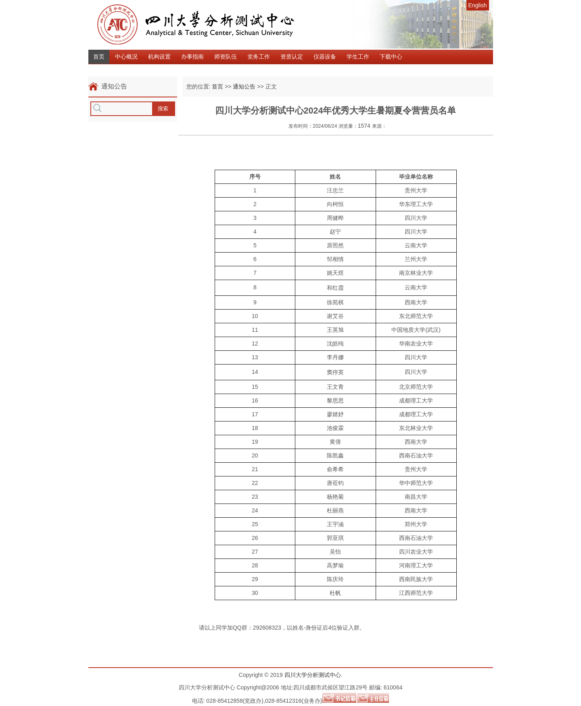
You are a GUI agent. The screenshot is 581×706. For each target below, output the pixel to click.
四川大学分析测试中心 (312, 675)
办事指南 (192, 56)
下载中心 (391, 56)
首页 (98, 56)
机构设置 (159, 56)
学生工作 (358, 56)
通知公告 (244, 86)
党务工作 (258, 56)
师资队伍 (225, 56)
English (477, 5)
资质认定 (291, 56)
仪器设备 (324, 56)
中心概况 (126, 56)
